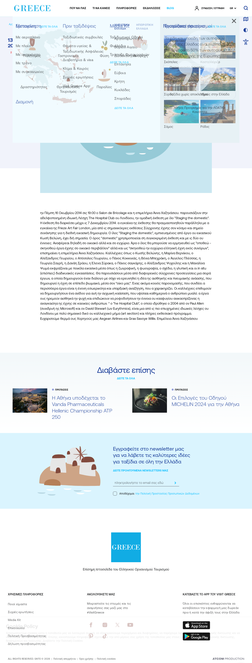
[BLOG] (170, 8)
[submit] (175, 482)
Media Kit (14, 620)
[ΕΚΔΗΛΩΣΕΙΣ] (151, 8)
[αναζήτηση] (245, 8)
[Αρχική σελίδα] (17, 24)
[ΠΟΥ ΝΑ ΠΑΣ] (78, 8)
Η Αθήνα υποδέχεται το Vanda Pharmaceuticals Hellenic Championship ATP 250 (82, 407)
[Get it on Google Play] (196, 636)
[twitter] (117, 625)
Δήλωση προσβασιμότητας (27, 643)
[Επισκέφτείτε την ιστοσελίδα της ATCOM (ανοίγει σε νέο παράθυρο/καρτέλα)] (228, 659)
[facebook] (90, 624)
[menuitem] (78, 8)
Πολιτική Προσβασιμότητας (27, 636)
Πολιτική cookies (106, 658)
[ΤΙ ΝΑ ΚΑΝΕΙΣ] (101, 8)
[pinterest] (90, 635)
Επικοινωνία (16, 628)
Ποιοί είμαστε (17, 604)
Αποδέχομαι (156, 494)
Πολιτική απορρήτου (64, 658)
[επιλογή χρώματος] (245, 30)
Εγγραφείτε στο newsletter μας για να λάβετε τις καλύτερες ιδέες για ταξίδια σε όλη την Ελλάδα (151, 455)
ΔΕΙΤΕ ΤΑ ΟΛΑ (126, 378)
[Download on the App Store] (196, 625)
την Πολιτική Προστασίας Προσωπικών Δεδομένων (167, 493)
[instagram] (104, 624)
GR (231, 8)
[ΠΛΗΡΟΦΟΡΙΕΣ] (126, 8)
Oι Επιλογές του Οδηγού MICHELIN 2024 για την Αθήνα (205, 401)
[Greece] (32, 7)
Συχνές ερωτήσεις (21, 612)
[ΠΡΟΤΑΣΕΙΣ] (46, 24)
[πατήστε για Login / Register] (209, 8)
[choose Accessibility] (246, 42)
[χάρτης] (246, 19)
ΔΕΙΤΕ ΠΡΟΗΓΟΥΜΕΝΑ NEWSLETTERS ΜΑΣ (140, 470)
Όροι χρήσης (86, 658)
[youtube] (130, 624)
